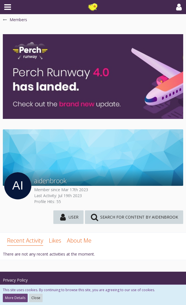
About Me (79, 240)
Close (35, 297)
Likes (55, 240)
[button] (7, 7)
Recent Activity (25, 240)
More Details (15, 297)
